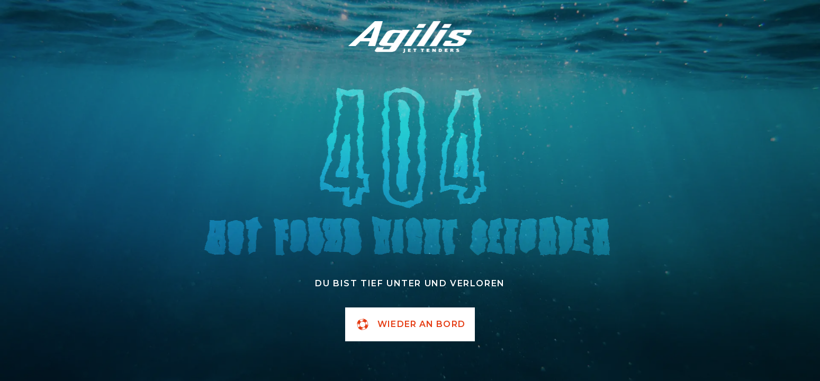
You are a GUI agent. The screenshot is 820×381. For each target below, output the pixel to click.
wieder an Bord (410, 324)
